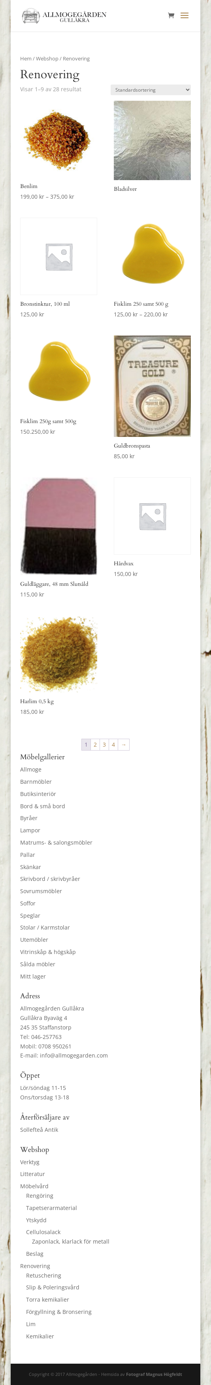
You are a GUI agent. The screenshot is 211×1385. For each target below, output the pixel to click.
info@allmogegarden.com (74, 1055)
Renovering (35, 1266)
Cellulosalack (43, 1232)
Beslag (34, 1253)
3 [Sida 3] (104, 744)
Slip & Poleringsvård (52, 1287)
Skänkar (30, 867)
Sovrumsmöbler (41, 891)
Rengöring (39, 1195)
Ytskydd (36, 1220)
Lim (31, 1324)
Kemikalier (40, 1336)
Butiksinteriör (38, 794)
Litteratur (32, 1174)
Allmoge (30, 769)
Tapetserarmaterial (51, 1208)
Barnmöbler (36, 781)
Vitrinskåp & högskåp (48, 952)
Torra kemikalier (47, 1299)
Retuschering (43, 1275)
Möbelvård (34, 1186)
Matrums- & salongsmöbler (56, 842)
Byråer (29, 818)
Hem (26, 58)
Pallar (27, 854)
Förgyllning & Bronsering (59, 1311)
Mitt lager (33, 976)
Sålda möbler (37, 964)
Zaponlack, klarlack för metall (70, 1241)
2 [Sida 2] (95, 744)
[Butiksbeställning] (151, 90)
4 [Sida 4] (113, 744)
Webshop (47, 58)
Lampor (30, 830)
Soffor (28, 903)
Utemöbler (34, 939)
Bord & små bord (42, 806)
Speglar (30, 915)
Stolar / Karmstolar (45, 927)
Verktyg (30, 1162)
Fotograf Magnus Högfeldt (154, 1374)
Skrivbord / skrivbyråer (50, 879)
